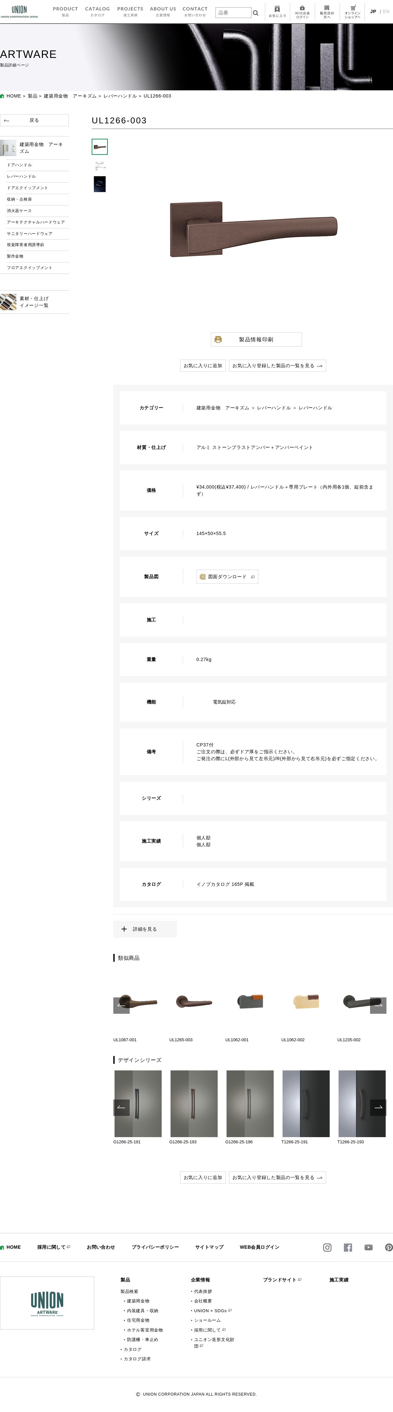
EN (386, 11)
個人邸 (203, 837)
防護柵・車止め (143, 1339)
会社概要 (203, 1300)
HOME (14, 95)
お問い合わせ (101, 1247)
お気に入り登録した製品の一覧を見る (273, 365)
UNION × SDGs (210, 1310)
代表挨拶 (203, 1291)
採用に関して (51, 1247)
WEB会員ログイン (259, 1247)
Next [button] (378, 1005)
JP (373, 11)
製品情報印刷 (256, 339)
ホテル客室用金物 (145, 1330)
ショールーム (207, 1320)
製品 (32, 95)
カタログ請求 (137, 1358)
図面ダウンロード (227, 576)
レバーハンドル (120, 95)
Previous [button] (121, 1005)
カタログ (133, 1349)
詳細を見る (145, 929)
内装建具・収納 (143, 1310)
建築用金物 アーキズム (70, 95)
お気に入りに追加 (203, 365)
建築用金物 (138, 1300)
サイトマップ (209, 1247)
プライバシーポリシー (155, 1247)
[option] (138, 1005)
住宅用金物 (138, 1320)
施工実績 (339, 1279)
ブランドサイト (280, 1279)
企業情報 (200, 1279)
